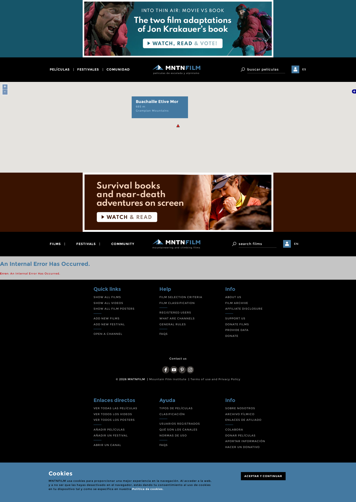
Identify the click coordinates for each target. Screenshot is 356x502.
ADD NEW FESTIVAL (109, 324)
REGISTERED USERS (175, 312)
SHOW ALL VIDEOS (108, 303)
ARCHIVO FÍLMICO (240, 414)
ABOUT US (233, 297)
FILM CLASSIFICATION (177, 303)
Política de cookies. (147, 489)
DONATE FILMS (237, 324)
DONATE (231, 336)
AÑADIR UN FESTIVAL (111, 435)
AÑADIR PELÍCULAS (109, 429)
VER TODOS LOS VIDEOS (113, 414)
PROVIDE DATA (237, 330)
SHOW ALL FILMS (107, 297)
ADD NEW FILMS (107, 318)
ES (304, 69)
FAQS (163, 333)
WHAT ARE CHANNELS (177, 318)
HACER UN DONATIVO (242, 447)
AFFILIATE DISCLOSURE (244, 308)
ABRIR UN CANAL (107, 445)
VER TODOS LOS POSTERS (114, 419)
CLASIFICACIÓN (172, 414)
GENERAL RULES (172, 324)
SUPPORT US (235, 318)
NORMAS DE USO (173, 435)
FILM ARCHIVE (236, 303)
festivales (88, 69)
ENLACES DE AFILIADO (243, 419)
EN (296, 243)
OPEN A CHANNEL (108, 333)
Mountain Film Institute (167, 379)
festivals (86, 244)
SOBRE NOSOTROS (240, 408)
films (55, 244)
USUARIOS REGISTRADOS (179, 423)
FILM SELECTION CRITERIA (180, 297)
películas (60, 69)
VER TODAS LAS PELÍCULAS (115, 408)
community (122, 244)
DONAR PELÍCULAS (240, 435)
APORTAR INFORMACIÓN (245, 441)
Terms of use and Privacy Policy (215, 379)
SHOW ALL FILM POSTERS (114, 308)
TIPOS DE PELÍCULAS (176, 408)
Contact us (178, 358)
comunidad (118, 69)
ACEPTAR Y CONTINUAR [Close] (263, 476)
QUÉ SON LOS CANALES (178, 429)
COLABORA (234, 429)
